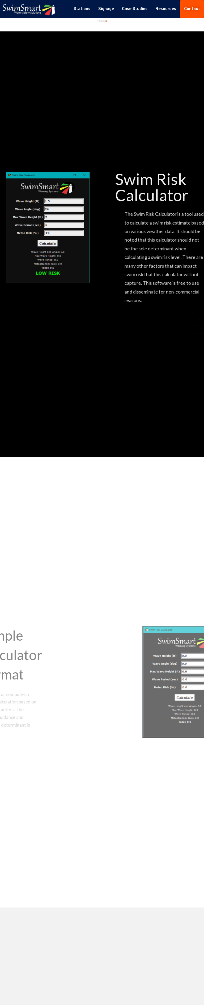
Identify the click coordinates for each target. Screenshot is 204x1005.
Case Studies (134, 9)
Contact (192, 9)
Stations (82, 9)
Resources (165, 9)
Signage (106, 9)
